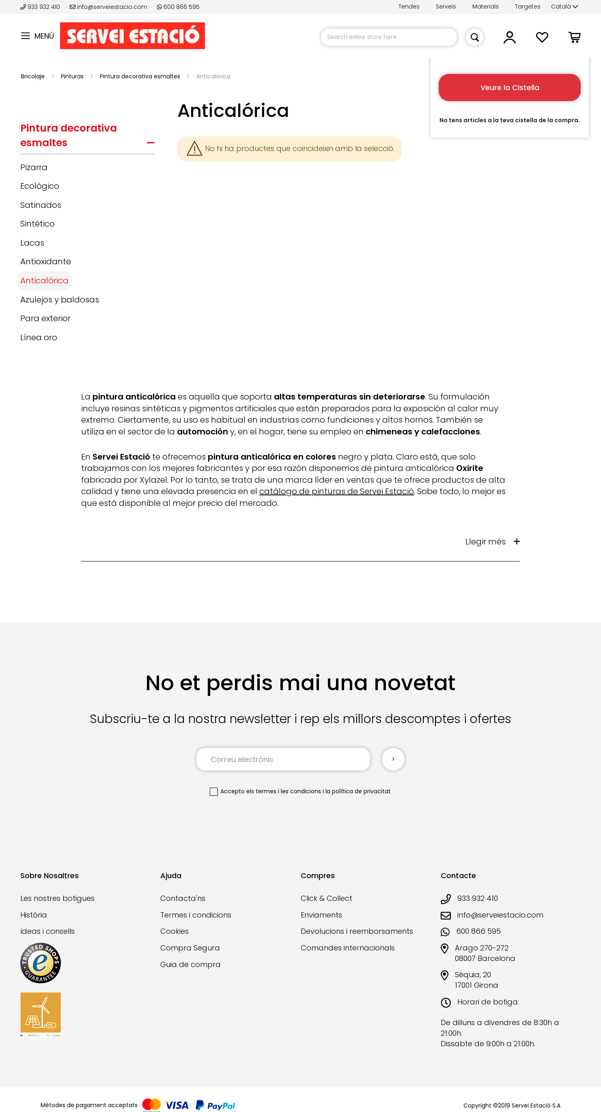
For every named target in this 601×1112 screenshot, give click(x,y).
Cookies (174, 931)
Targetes (528, 6)
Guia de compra (190, 964)
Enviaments (321, 915)
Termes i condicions (195, 915)
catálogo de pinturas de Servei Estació (336, 491)
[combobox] (389, 37)
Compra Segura (190, 948)
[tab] (87, 137)
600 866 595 (178, 7)
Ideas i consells (47, 931)
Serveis (446, 6)
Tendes (409, 6)
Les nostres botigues (57, 898)
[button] (564, 6)
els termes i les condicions (283, 791)
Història (33, 915)
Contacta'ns (182, 898)
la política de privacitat (358, 791)
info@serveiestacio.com (108, 7)
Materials (485, 6)
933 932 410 (41, 7)
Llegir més (485, 541)
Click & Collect (326, 898)
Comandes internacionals (348, 948)
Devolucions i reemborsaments (357, 931)
